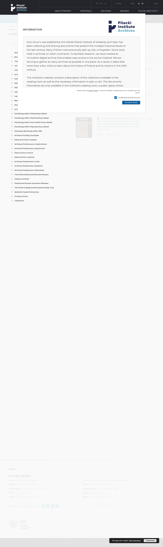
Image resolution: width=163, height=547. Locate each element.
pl (106, 3)
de (101, 3)
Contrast (118, 3)
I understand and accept (129, 97)
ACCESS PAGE (131, 102)
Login (156, 3)
